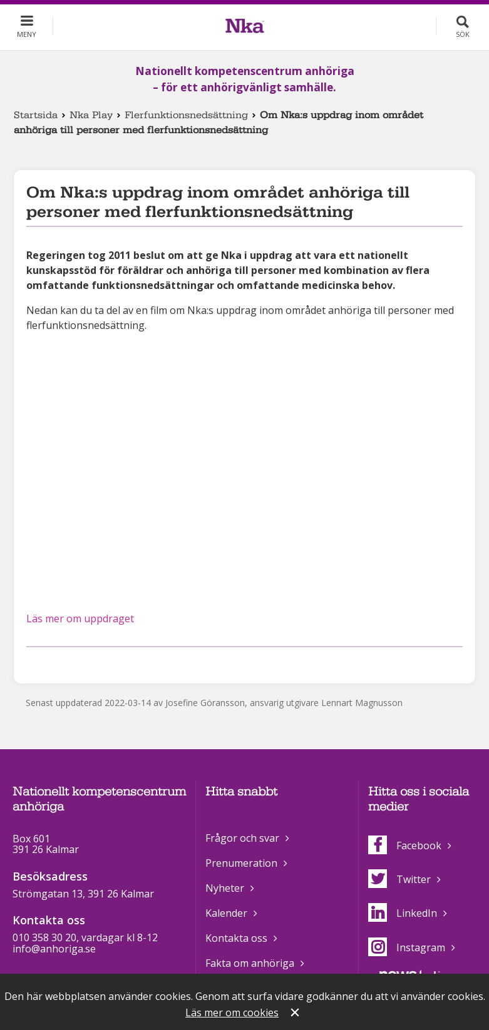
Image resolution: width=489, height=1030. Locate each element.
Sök (463, 34)
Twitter (399, 879)
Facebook (404, 845)
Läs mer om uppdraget (80, 618)
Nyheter (224, 888)
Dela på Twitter (53, 663)
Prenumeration (241, 863)
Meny (26, 34)
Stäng (296, 1014)
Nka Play (91, 115)
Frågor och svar (242, 838)
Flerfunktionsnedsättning (186, 115)
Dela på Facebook (34, 663)
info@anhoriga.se (54, 949)
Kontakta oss (236, 938)
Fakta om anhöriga (249, 963)
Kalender (226, 913)
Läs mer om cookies (232, 1012)
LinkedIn (402, 913)
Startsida (36, 115)
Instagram (406, 947)
